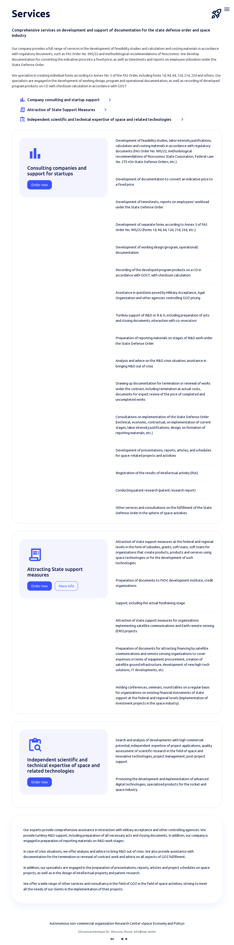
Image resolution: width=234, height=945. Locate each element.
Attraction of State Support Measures (61, 109)
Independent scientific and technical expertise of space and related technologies (99, 119)
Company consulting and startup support (63, 99)
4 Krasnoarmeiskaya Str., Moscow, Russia (105, 931)
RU (112, 939)
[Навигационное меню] (226, 9)
